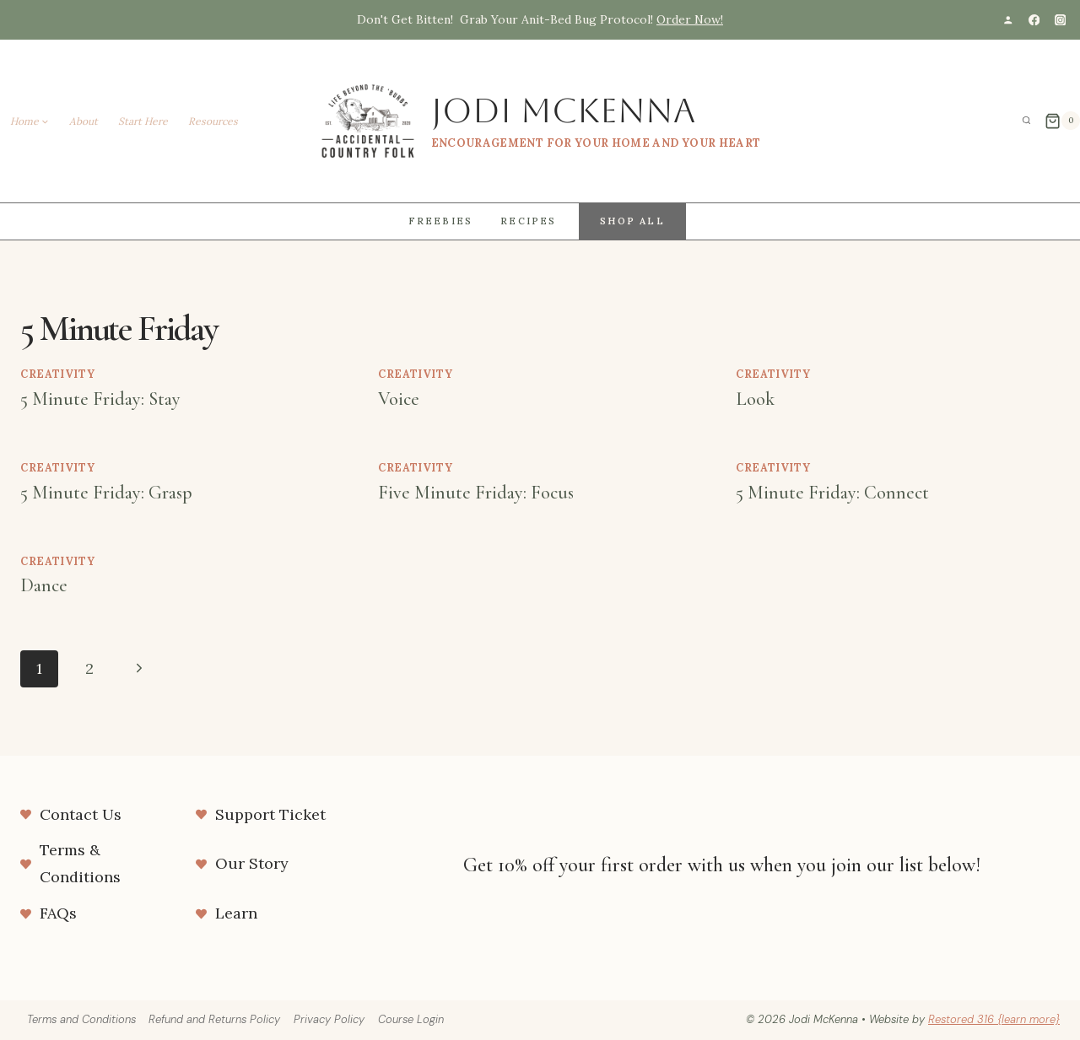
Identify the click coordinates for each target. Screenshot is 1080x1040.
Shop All (632, 221)
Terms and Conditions (81, 1019)
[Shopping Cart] (1062, 120)
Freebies (440, 221)
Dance (44, 585)
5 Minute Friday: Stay (100, 399)
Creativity (57, 373)
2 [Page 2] (89, 668)
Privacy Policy (329, 1019)
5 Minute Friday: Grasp (106, 493)
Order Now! (689, 19)
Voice (398, 399)
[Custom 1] (1007, 19)
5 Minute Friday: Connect (832, 493)
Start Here (143, 121)
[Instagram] (1060, 19)
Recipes (528, 221)
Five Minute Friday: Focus (476, 493)
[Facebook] (1034, 19)
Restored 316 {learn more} (994, 1019)
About (83, 121)
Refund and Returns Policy (214, 1019)
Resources (213, 121)
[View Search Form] (1027, 120)
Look (755, 399)
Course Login (411, 1019)
